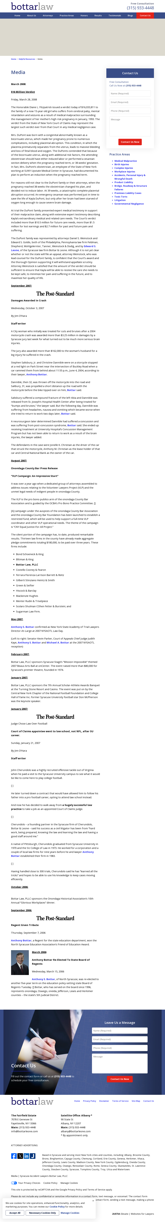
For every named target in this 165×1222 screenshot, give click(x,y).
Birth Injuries (121, 164)
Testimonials (115, 15)
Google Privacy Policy (71, 1189)
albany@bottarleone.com (76, 1131)
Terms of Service (120, 1101)
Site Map (136, 1101)
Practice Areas (67, 15)
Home (17, 15)
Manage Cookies (69, 1182)
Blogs (130, 15)
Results (98, 15)
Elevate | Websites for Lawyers (133, 1213)
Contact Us (145, 15)
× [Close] (93, 1200)
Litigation (120, 200)
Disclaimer (104, 1101)
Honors (84, 15)
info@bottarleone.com (24, 1131)
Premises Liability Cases (127, 193)
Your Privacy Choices (25, 1182)
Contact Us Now (130, 141)
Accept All (14, 1212)
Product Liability (123, 182)
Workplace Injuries (124, 171)
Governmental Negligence (129, 203)
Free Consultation (142, 3)
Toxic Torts (120, 196)
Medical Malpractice (125, 160)
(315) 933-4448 (140, 7)
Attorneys (48, 15)
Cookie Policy (50, 1182)
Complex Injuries (123, 167)
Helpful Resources (27, 59)
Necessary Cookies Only (42, 1212)
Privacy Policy (89, 1101)
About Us (31, 15)
